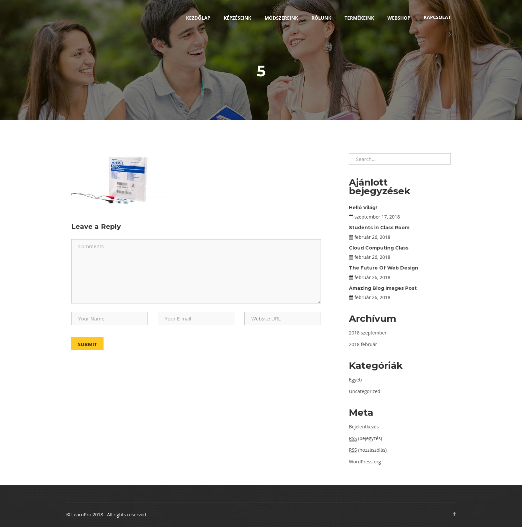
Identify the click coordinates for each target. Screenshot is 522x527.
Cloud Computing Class (378, 248)
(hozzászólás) (368, 450)
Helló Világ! (363, 208)
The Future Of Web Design (383, 268)
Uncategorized (364, 391)
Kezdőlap (198, 18)
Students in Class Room (379, 228)
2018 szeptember (368, 332)
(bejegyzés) (365, 438)
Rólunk (321, 18)
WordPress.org (365, 461)
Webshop (399, 18)
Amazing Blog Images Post (383, 288)
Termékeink (359, 18)
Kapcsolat (437, 17)
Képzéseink (237, 18)
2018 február (363, 344)
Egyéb (355, 379)
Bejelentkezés (364, 426)
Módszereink (281, 18)
